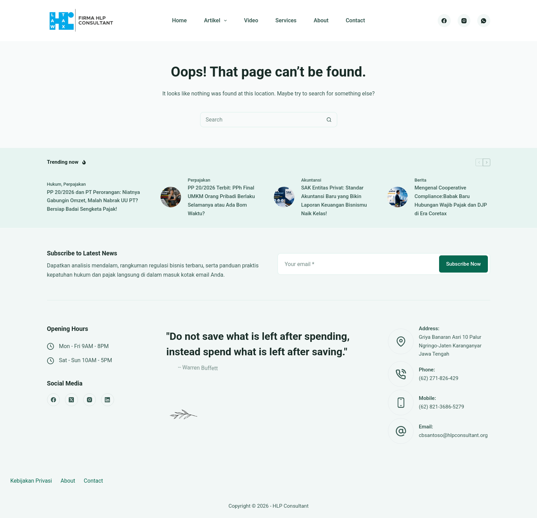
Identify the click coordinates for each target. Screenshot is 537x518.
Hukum (54, 184)
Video (251, 20)
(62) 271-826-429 (438, 378)
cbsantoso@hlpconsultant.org (453, 435)
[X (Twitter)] (71, 399)
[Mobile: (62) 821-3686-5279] (401, 402)
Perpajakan (74, 184)
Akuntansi (311, 180)
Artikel (217, 20)
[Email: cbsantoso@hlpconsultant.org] (401, 431)
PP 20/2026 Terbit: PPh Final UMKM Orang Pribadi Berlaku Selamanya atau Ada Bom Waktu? (221, 200)
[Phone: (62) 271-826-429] (401, 374)
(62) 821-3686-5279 (441, 407)
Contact (355, 20)
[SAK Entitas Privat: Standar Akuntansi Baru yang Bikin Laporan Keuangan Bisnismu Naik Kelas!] (284, 197)
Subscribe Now (463, 264)
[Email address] (358, 264)
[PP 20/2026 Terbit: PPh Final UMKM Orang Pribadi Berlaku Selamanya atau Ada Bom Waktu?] (170, 197)
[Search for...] (261, 119)
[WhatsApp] (483, 20)
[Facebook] (444, 20)
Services (286, 20)
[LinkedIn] (107, 399)
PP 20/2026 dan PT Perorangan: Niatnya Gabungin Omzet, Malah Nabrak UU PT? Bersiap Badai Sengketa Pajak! (93, 200)
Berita (420, 180)
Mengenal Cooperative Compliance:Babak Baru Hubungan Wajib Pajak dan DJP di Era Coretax (451, 200)
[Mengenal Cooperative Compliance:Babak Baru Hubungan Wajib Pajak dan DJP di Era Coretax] (397, 197)
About (321, 20)
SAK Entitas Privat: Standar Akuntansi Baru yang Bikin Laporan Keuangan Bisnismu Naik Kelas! (334, 200)
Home (179, 20)
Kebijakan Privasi (31, 480)
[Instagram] (464, 20)
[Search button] (329, 119)
